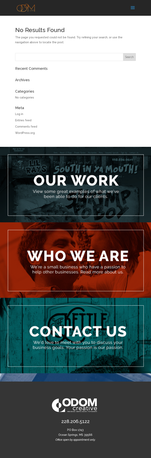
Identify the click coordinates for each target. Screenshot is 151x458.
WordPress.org (25, 132)
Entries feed (23, 120)
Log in (19, 114)
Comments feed (26, 126)
